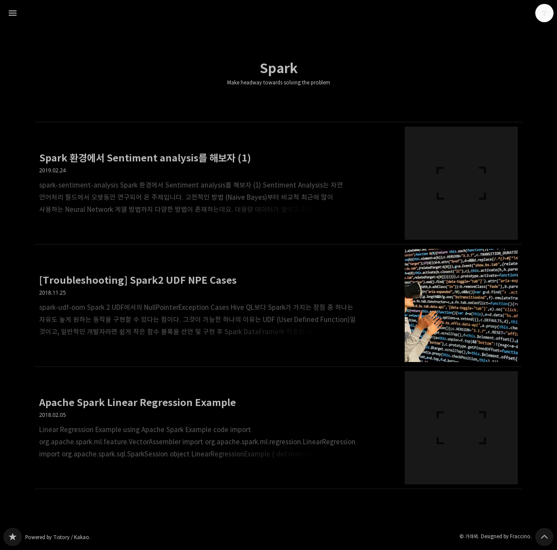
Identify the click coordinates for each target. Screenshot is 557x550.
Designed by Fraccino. (506, 536)
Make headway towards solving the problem (278, 83)
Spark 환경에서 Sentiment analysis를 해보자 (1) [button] (278, 183)
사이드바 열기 (12, 13)
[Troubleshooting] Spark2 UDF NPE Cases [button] (278, 306)
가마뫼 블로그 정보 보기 (544, 13)
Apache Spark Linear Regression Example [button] (278, 428)
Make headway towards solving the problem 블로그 (12, 537)
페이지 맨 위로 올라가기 (544, 537)
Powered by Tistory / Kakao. (58, 537)
